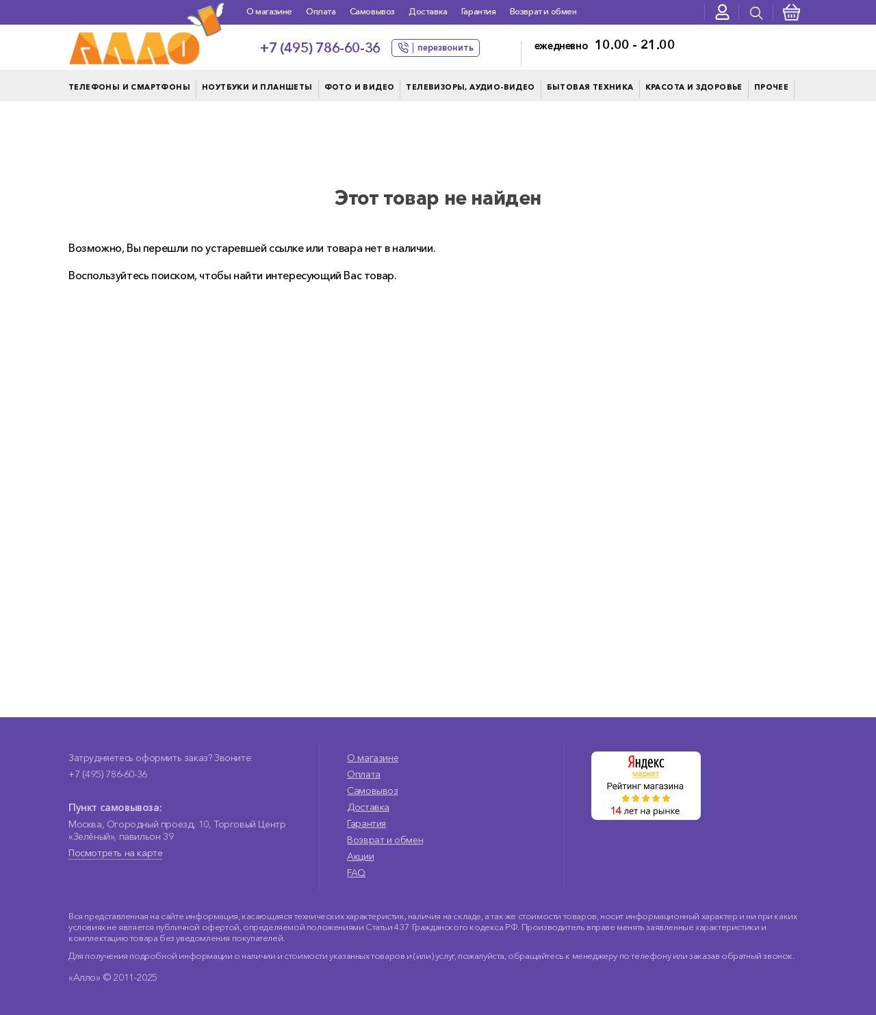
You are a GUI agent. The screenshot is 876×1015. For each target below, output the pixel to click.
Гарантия (478, 10)
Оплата (321, 10)
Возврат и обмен (543, 10)
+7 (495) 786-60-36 (320, 48)
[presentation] (756, 12)
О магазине (269, 10)
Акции (360, 856)
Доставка (428, 10)
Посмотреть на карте (115, 853)
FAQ (356, 872)
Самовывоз (372, 10)
